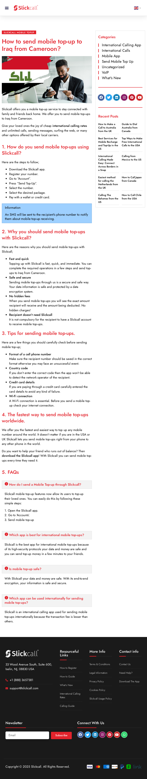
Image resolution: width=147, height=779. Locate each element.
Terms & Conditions (99, 664)
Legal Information (98, 673)
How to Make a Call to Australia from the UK (107, 127)
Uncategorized (113, 67)
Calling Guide (67, 706)
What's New (111, 78)
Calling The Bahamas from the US (108, 198)
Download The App (129, 681)
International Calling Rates (70, 695)
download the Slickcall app (20, 455)
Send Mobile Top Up (117, 61)
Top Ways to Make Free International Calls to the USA (132, 142)
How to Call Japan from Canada (132, 179)
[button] (7, 8)
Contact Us (125, 664)
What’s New (66, 685)
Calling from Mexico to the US (131, 157)
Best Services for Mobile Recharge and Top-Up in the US (108, 144)
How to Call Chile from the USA (132, 196)
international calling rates (69, 126)
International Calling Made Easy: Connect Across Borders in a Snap (108, 163)
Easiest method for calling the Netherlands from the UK (108, 182)
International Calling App (121, 45)
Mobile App (111, 56)
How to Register (68, 668)
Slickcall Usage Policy (100, 698)
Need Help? (126, 673)
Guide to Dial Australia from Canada (130, 127)
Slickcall (7, 109)
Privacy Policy (96, 681)
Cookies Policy (97, 690)
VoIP (105, 72)
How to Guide (67, 676)
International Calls (116, 50)
